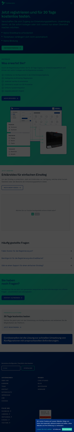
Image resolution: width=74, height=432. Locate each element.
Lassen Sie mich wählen (44, 429)
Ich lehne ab (57, 429)
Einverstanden (66, 429)
